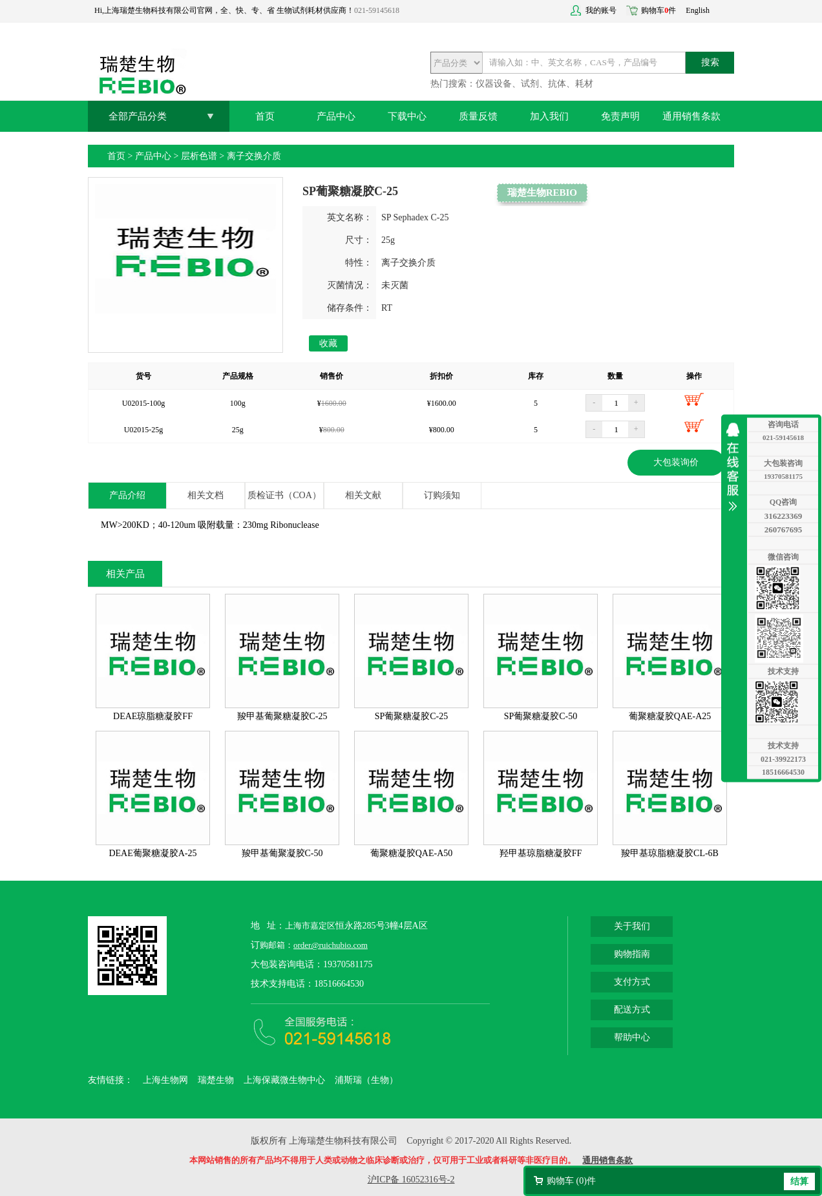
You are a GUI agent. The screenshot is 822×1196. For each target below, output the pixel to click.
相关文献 (363, 495)
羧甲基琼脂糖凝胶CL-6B (670, 853)
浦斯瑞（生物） (366, 1080)
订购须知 (442, 495)
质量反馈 (478, 116)
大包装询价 (676, 462)
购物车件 (658, 10)
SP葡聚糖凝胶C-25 (411, 716)
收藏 (328, 343)
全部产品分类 (138, 116)
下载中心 (407, 116)
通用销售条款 (691, 116)
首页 (265, 116)
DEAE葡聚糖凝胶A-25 (152, 853)
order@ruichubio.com (330, 945)
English (698, 10)
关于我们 (632, 926)
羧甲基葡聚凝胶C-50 (282, 853)
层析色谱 (199, 156)
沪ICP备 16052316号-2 (411, 1179)
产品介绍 (127, 495)
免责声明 (620, 116)
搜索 (710, 62)
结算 (799, 1181)
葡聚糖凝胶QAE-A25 (670, 716)
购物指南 (632, 954)
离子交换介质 (254, 156)
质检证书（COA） (284, 495)
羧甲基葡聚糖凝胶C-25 (282, 716)
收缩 (736, 466)
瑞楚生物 (216, 1080)
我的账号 (600, 10)
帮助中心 (632, 1037)
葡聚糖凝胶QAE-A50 (411, 853)
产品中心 (336, 116)
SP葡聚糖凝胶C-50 (541, 716)
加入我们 (549, 116)
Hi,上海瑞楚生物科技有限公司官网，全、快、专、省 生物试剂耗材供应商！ (224, 10)
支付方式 (632, 982)
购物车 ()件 (571, 1181)
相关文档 (205, 495)
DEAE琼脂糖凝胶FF (153, 716)
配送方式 (632, 1009)
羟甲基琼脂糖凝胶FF (541, 853)
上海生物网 (165, 1080)
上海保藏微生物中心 (284, 1080)
